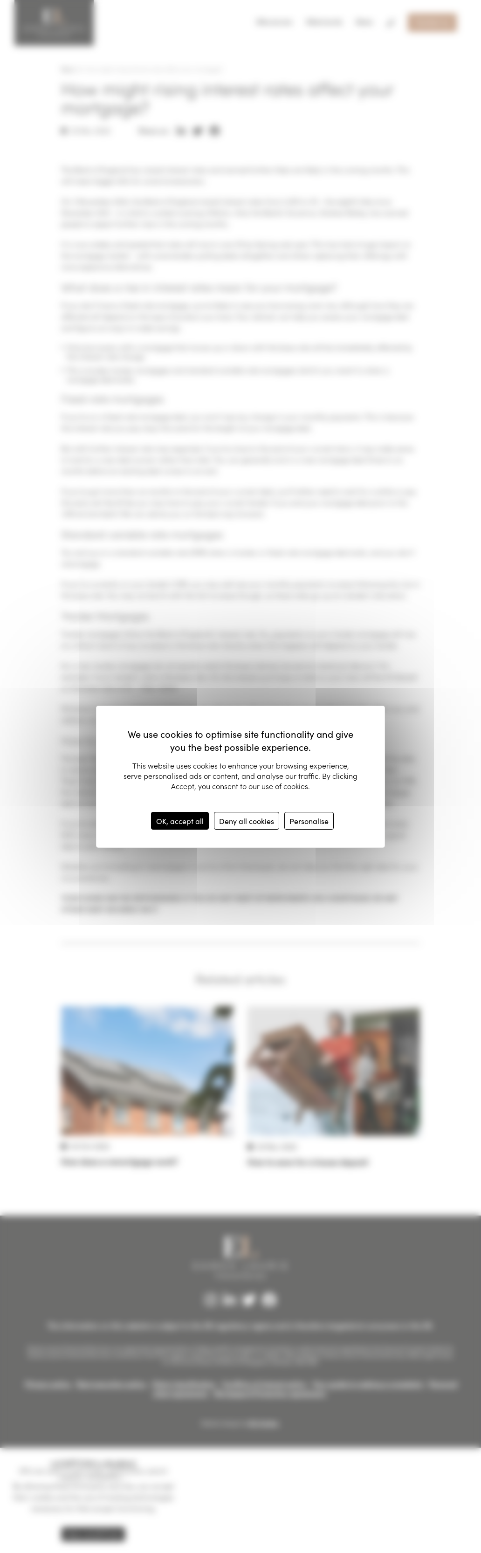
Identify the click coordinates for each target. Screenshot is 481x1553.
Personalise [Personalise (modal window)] (309, 821)
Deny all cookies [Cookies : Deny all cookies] (246, 821)
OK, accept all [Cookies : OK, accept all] (180, 821)
